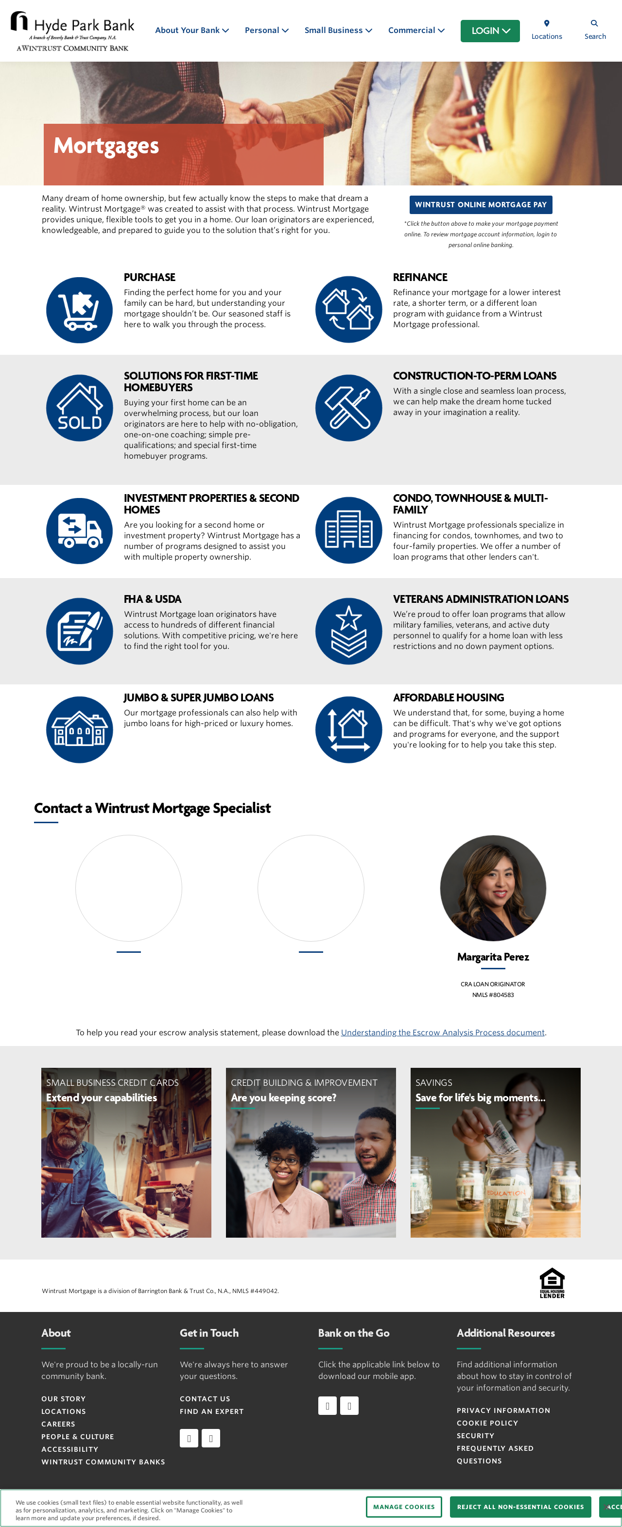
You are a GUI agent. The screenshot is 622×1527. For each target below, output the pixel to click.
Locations (63, 1411)
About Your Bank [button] (188, 30)
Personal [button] (263, 30)
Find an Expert (212, 1411)
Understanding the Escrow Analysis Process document (443, 1032)
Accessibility (70, 1449)
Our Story (63, 1399)
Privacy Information (504, 1410)
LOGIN (491, 31)
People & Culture (77, 1437)
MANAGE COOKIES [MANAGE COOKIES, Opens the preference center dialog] (404, 1506)
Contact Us (205, 1399)
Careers (58, 1424)
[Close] (606, 1507)
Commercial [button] (412, 30)
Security (476, 1436)
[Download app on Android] (349, 1405)
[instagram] (211, 1438)
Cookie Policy (487, 1423)
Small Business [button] (335, 30)
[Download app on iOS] (327, 1405)
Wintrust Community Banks (103, 1462)
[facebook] (189, 1438)
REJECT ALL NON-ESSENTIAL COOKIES (520, 1506)
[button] (481, 205)
